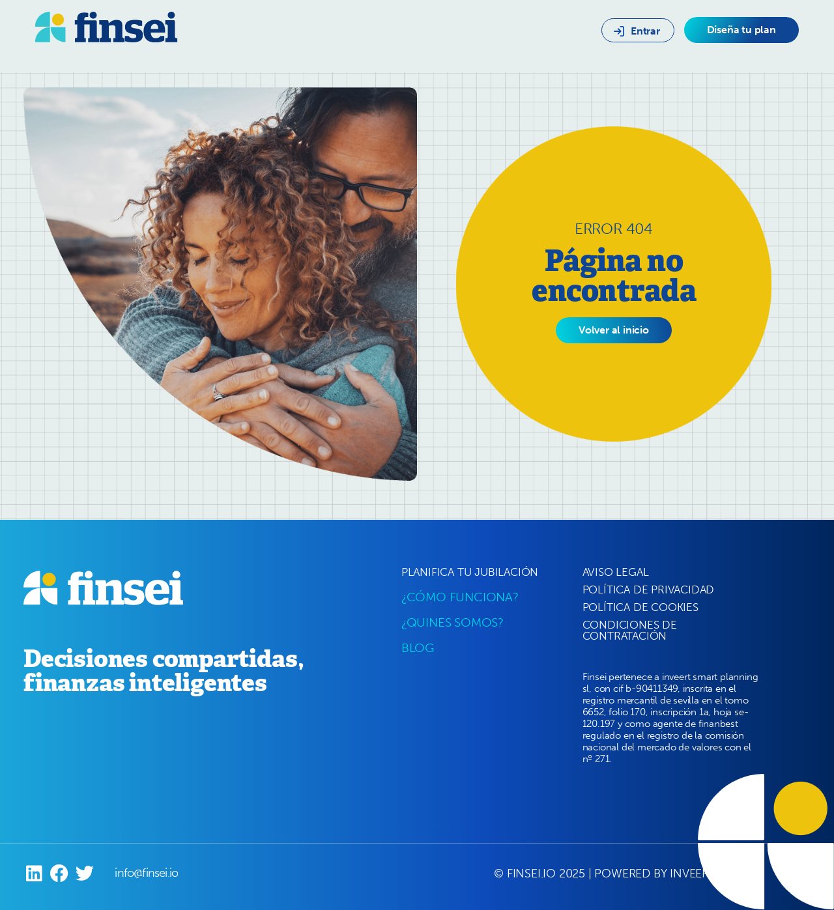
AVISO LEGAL (615, 571)
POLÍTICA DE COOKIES (640, 607)
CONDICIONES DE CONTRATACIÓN (629, 630)
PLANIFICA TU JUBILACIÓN (469, 571)
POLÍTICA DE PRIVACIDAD (648, 589)
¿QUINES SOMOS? (452, 622)
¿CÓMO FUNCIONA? (460, 597)
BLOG (417, 647)
